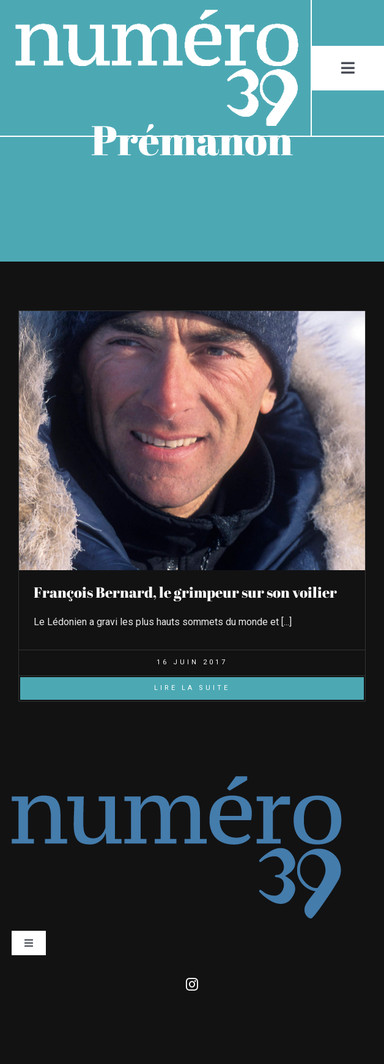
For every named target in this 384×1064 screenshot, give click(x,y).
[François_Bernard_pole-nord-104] (192, 315)
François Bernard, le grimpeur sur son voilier (185, 592)
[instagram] (192, 984)
